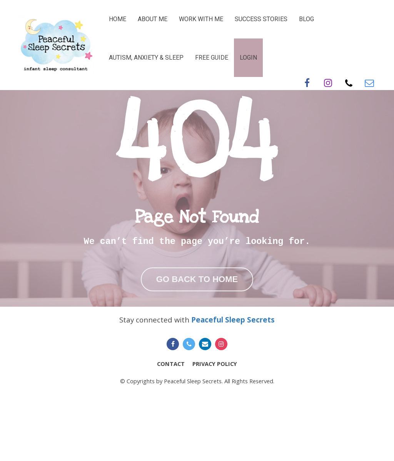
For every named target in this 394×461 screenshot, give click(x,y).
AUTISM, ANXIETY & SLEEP (146, 57)
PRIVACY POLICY (214, 424)
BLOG (306, 19)
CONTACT (171, 424)
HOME (117, 19)
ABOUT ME (152, 19)
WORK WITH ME (201, 19)
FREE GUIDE (211, 57)
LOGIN (248, 57)
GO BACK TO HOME (197, 309)
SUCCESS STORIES (261, 19)
